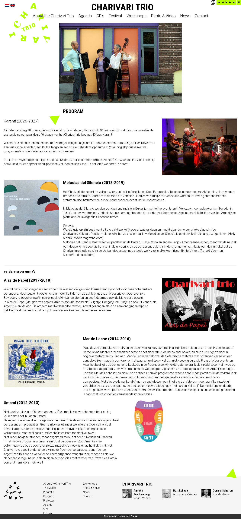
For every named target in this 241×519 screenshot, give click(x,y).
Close (134, 516)
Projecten (49, 500)
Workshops (136, 16)
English (12, 5)
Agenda (85, 16)
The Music (49, 487)
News (185, 16)
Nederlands (7, 5)
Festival (115, 16)
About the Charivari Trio (53, 16)
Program (48, 496)
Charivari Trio (122, 7)
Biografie (48, 492)
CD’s (100, 16)
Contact (201, 16)
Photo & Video (163, 16)
